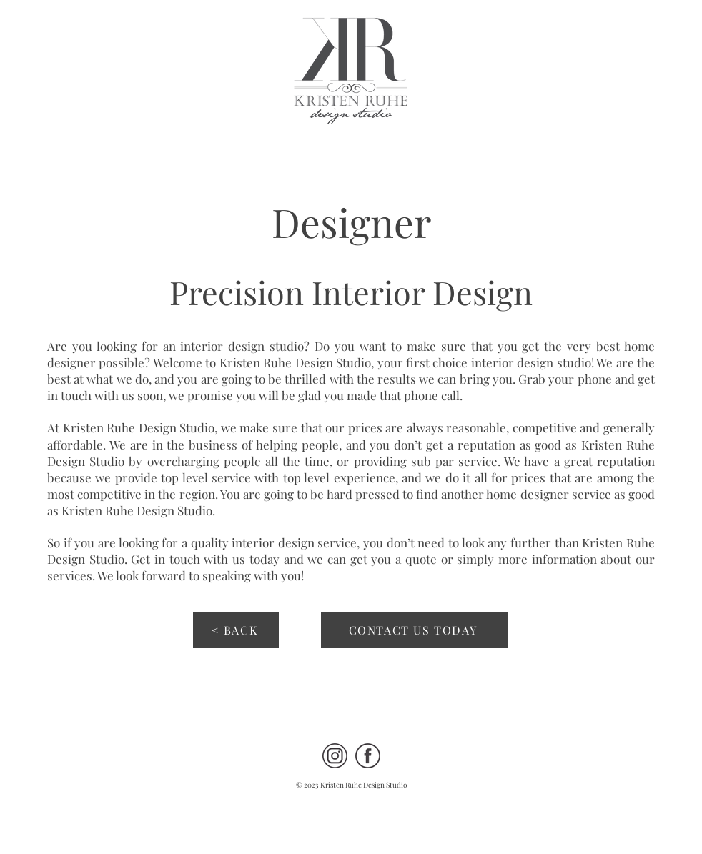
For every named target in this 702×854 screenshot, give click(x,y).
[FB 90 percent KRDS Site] (367, 755)
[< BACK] (236, 630)
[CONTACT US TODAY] (414, 630)
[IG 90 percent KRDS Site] (334, 755)
